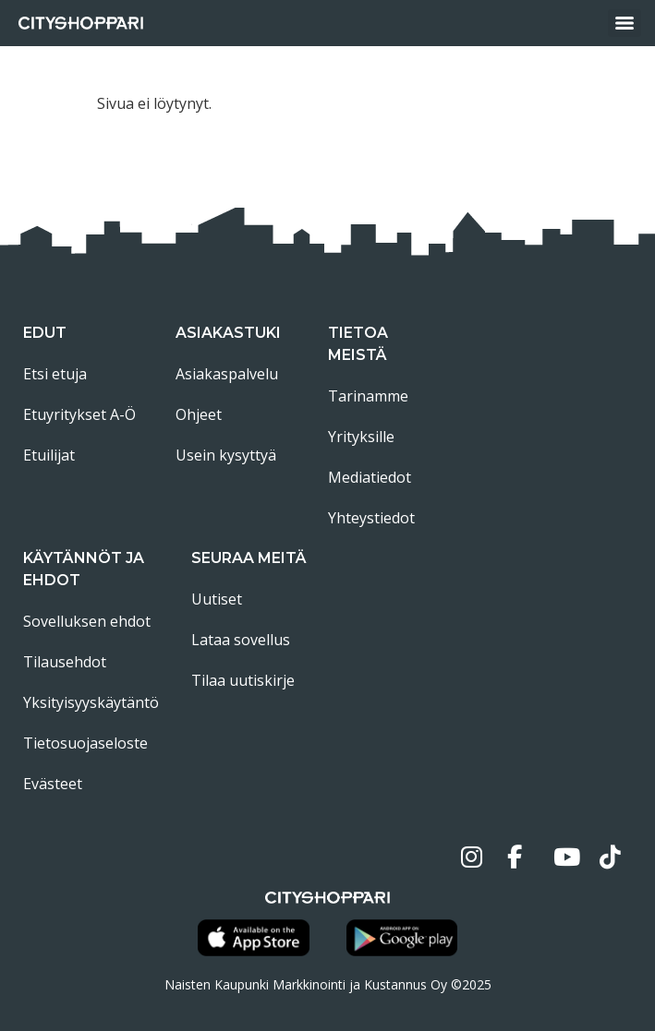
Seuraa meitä (249, 558)
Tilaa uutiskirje (243, 680)
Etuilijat (49, 455)
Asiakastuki (228, 333)
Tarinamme (368, 396)
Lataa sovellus (240, 639)
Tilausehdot (64, 662)
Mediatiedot (369, 477)
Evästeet (52, 783)
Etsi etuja (55, 374)
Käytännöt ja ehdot (83, 569)
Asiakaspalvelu (227, 374)
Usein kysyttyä (226, 455)
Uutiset (216, 599)
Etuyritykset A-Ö (79, 414)
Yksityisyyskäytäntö (91, 702)
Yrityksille (361, 436)
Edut (45, 333)
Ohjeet (199, 414)
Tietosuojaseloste (85, 743)
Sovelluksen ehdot (87, 621)
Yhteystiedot (371, 518)
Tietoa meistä (358, 344)
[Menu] (624, 23)
